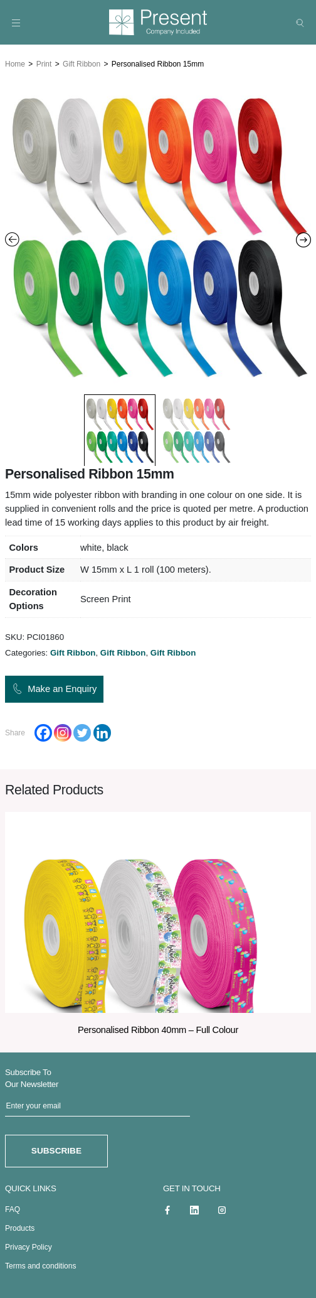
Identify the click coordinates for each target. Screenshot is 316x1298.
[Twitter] (82, 730)
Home (15, 61)
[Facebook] (43, 730)
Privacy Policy (28, 1243)
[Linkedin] (102, 730)
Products (19, 1224)
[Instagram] (62, 730)
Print (44, 61)
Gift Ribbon (81, 61)
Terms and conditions (40, 1262)
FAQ (12, 1205)
